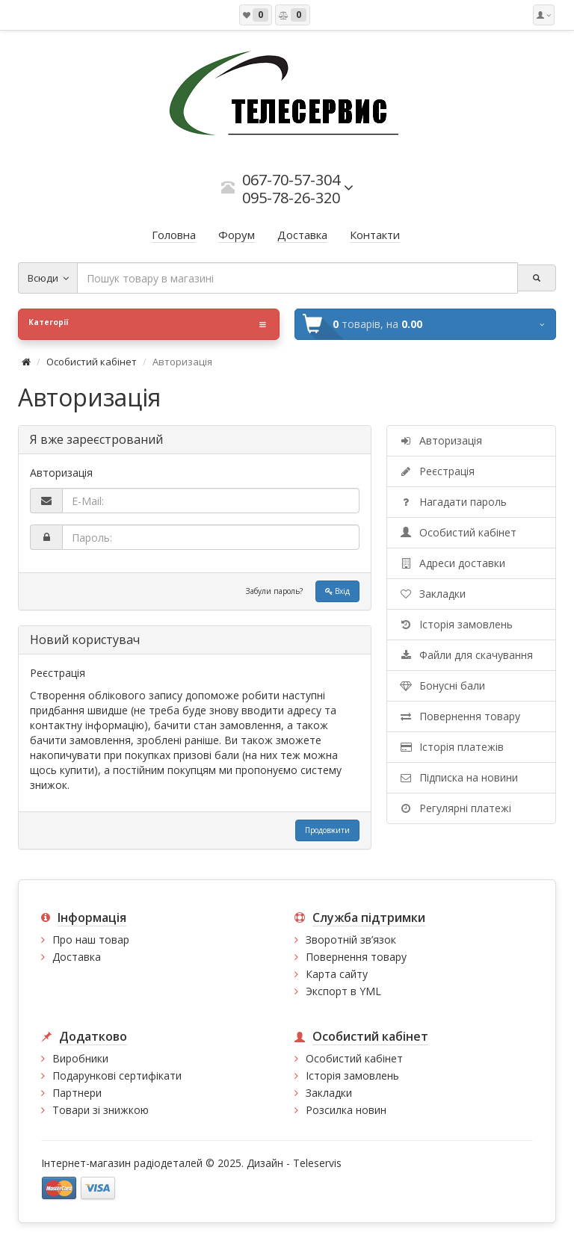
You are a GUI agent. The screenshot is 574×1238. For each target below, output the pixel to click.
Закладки (432, 593)
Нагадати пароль (452, 502)
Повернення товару (459, 716)
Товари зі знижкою (100, 1110)
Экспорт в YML (343, 991)
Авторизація (440, 440)
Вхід (337, 591)
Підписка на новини (458, 777)
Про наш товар (90, 939)
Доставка (76, 957)
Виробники (80, 1058)
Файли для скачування (465, 655)
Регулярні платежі (454, 808)
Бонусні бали (441, 685)
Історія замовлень (455, 624)
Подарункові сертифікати (117, 1075)
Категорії (147, 324)
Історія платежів (451, 747)
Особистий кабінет (91, 361)
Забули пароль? (274, 591)
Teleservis (317, 1163)
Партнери (77, 1093)
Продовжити (327, 830)
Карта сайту (337, 974)
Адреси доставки (451, 563)
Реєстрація (436, 471)
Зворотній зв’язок (351, 939)
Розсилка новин (346, 1110)
